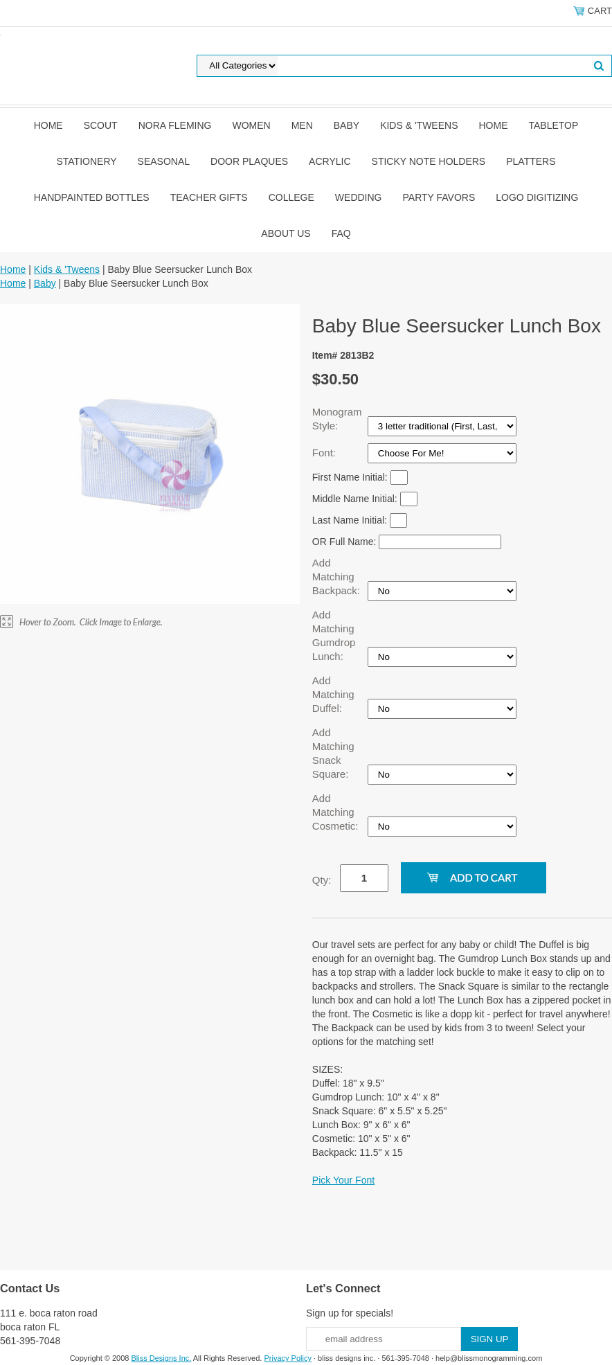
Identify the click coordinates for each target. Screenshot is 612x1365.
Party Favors (439, 197)
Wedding (358, 197)
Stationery (86, 161)
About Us (285, 233)
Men (302, 125)
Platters (530, 161)
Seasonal (164, 161)
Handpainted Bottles (92, 197)
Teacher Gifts (209, 197)
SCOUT (101, 125)
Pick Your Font (343, 1180)
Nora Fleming (175, 125)
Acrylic (329, 161)
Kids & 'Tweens (419, 125)
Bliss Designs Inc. (162, 1358)
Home (48, 125)
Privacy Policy (287, 1358)
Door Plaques (249, 161)
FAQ (341, 233)
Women (251, 125)
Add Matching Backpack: (337, 576)
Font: (325, 452)
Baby (346, 125)
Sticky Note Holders (429, 161)
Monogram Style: (337, 418)
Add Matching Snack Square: (333, 753)
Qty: (322, 880)
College (291, 197)
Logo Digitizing (537, 197)
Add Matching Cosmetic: (336, 812)
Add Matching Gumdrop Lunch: (334, 635)
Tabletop (554, 125)
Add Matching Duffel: (333, 694)
